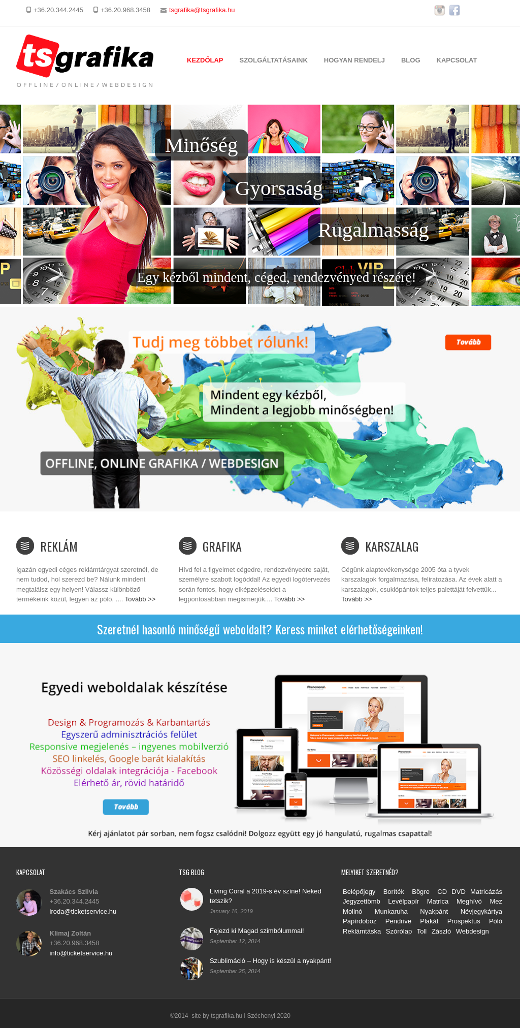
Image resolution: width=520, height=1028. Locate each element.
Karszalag (391, 546)
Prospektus (463, 921)
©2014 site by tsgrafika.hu (206, 1015)
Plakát (429, 921)
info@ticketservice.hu (81, 953)
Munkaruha (391, 911)
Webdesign (472, 931)
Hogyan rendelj (354, 60)
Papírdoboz (360, 921)
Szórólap (399, 931)
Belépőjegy (359, 891)
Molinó (352, 911)
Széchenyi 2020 (268, 1015)
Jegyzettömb (361, 901)
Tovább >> (140, 599)
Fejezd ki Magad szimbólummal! (257, 931)
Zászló (441, 931)
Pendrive (398, 921)
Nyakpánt (438, 911)
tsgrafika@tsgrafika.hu (202, 10)
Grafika (222, 546)
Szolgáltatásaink (274, 60)
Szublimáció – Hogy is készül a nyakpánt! (270, 961)
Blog (410, 60)
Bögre (421, 891)
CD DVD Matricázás (469, 891)
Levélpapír (403, 901)
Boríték (393, 891)
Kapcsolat (457, 60)
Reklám (59, 546)
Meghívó (469, 901)
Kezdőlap (205, 60)
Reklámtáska (362, 931)
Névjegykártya (481, 911)
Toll (422, 931)
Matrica (438, 901)
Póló (495, 921)
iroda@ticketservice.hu (83, 911)
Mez (496, 901)
